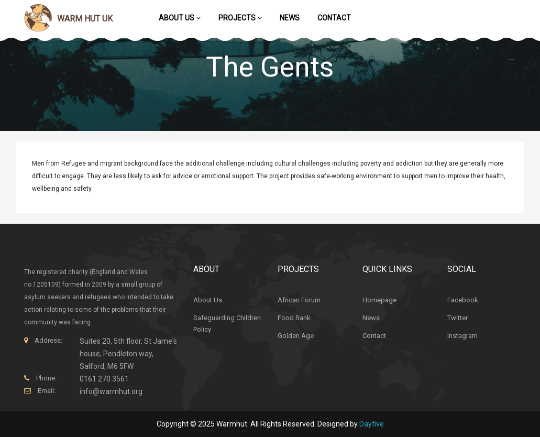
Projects (240, 18)
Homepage (379, 300)
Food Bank (294, 318)
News (290, 18)
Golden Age (296, 336)
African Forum (299, 300)
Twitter (457, 318)
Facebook (462, 300)
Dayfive (371, 424)
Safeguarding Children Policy (227, 323)
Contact (334, 18)
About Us (180, 18)
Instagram (462, 336)
